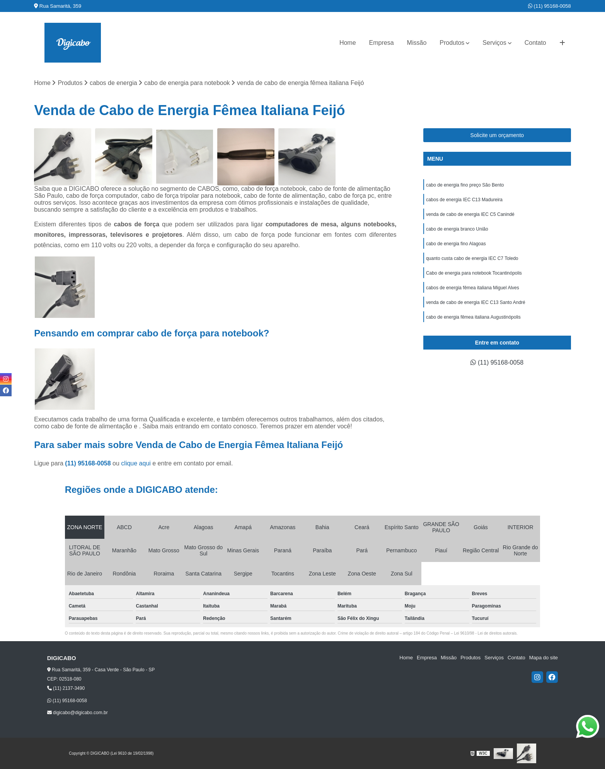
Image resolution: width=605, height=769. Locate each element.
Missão (417, 42)
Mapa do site (543, 657)
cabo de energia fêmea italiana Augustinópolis (473, 317)
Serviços (494, 42)
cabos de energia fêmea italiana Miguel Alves (472, 287)
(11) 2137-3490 (66, 688)
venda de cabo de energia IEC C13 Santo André (475, 302)
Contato (535, 42)
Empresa (381, 42)
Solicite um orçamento (497, 135)
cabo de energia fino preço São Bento (465, 185)
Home (347, 42)
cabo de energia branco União (457, 229)
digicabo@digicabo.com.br (77, 712)
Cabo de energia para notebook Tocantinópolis (474, 273)
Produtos (452, 42)
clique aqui (136, 463)
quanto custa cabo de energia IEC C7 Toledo (472, 258)
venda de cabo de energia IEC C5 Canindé (470, 214)
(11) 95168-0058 (549, 6)
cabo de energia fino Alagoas (456, 243)
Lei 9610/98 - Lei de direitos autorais (485, 633)
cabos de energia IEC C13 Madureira (464, 199)
